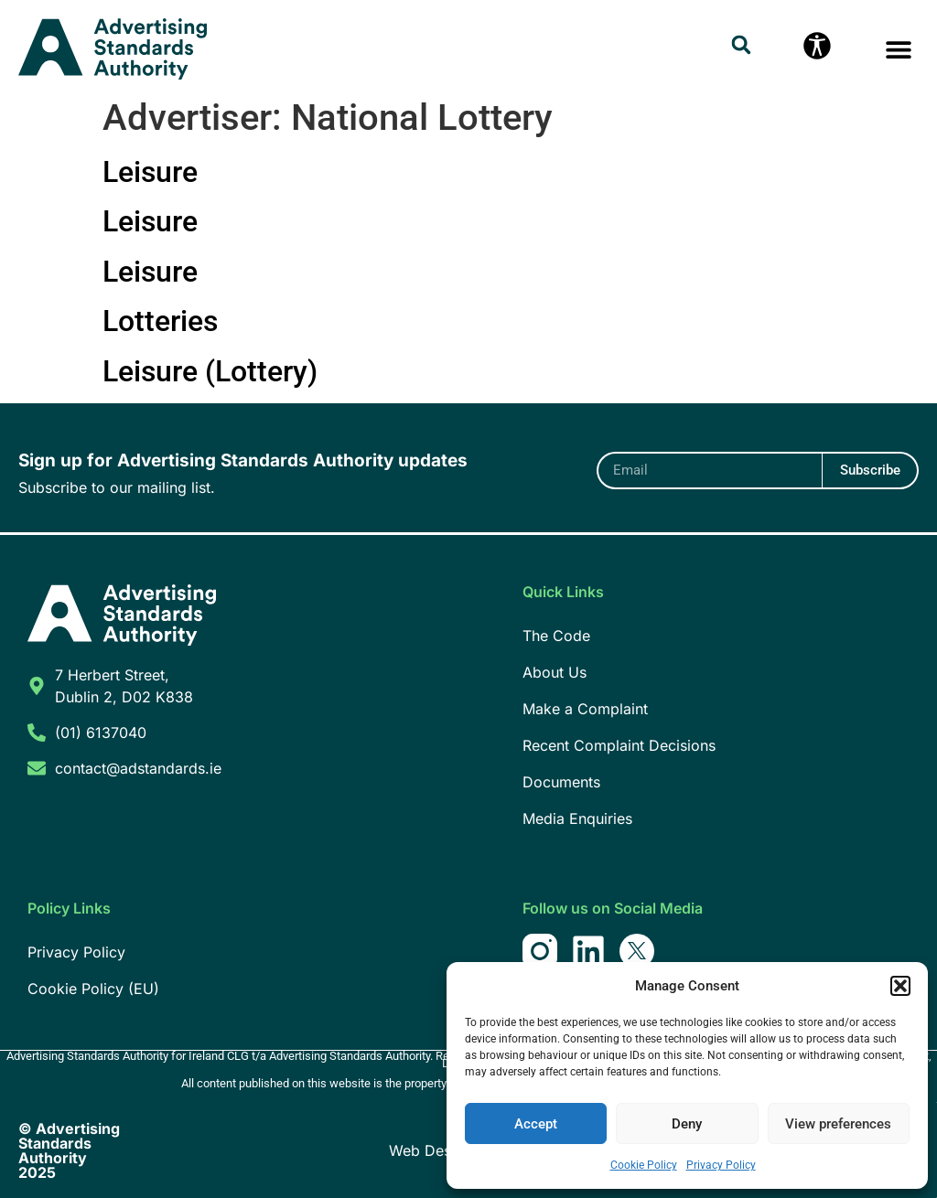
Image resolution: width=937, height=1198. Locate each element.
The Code (556, 635)
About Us (554, 672)
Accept (535, 1124)
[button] (900, 986)
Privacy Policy (721, 1165)
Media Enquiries (577, 818)
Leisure (150, 172)
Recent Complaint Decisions (619, 745)
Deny (687, 1124)
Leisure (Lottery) (210, 371)
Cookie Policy (643, 1165)
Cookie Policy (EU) (93, 988)
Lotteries (160, 321)
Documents (561, 782)
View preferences (838, 1124)
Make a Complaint (585, 709)
